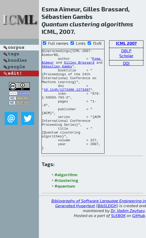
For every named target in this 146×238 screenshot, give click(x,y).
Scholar (126, 55)
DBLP (126, 50)
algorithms (117, 24)
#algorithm (65, 194)
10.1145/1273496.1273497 (67, 98)
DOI (126, 63)
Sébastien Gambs (57, 70)
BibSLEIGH (107, 225)
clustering (84, 24)
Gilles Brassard (79, 65)
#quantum (64, 206)
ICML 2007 (126, 43)
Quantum (54, 24)
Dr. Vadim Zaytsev (128, 230)
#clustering (66, 200)
